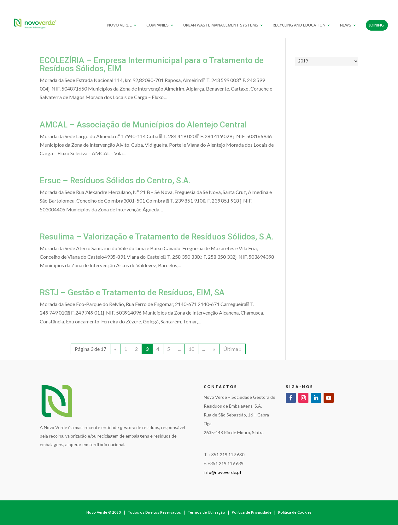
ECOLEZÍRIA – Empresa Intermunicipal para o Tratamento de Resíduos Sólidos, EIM (152, 64)
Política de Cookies (295, 512)
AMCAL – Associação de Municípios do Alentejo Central (143, 124)
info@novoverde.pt (223, 472)
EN (376, 5)
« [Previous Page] (115, 349)
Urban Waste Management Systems (220, 26)
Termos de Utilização (206, 512)
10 (191, 349)
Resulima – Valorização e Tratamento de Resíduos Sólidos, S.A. (157, 236)
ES (386, 5)
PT (365, 5)
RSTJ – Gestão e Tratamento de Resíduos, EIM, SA (132, 292)
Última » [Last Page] (232, 349)
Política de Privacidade (252, 512)
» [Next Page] (214, 349)
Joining (376, 26)
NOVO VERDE (119, 26)
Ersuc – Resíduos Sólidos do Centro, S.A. (115, 180)
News (345, 26)
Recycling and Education (299, 26)
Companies (157, 26)
